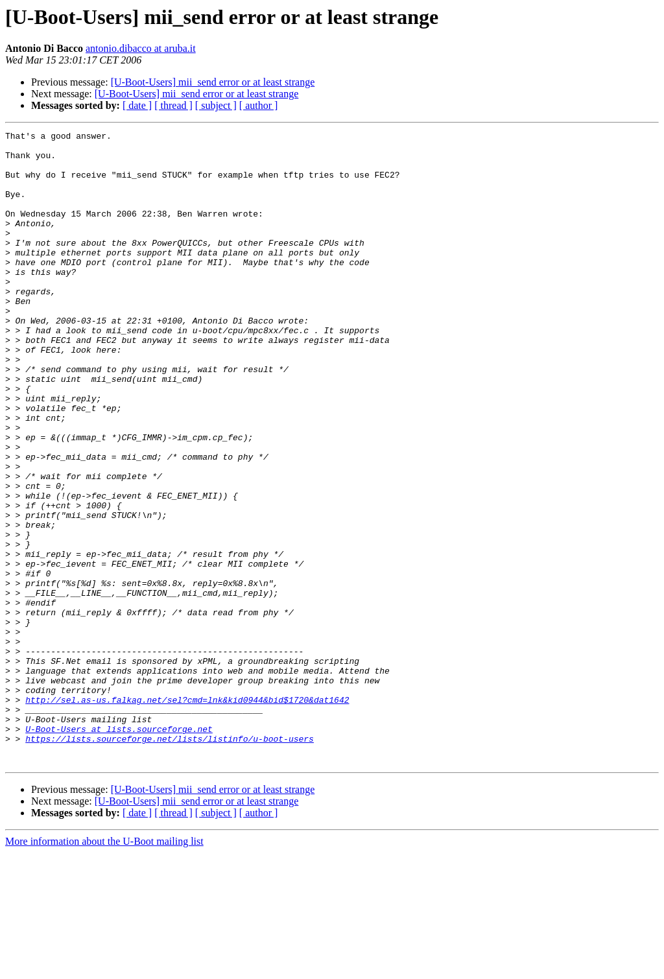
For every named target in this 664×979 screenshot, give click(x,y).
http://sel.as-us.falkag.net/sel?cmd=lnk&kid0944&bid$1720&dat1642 (187, 814)
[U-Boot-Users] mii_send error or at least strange (213, 82)
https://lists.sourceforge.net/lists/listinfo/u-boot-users (169, 861)
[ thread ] (173, 105)
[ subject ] (216, 105)
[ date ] (137, 105)
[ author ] (258, 105)
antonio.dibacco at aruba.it (141, 48)
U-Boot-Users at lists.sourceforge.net (119, 849)
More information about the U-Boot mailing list (104, 967)
